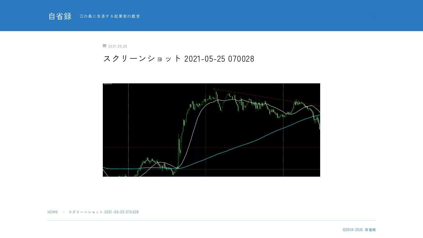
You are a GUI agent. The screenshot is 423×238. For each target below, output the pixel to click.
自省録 (60, 15)
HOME (53, 211)
